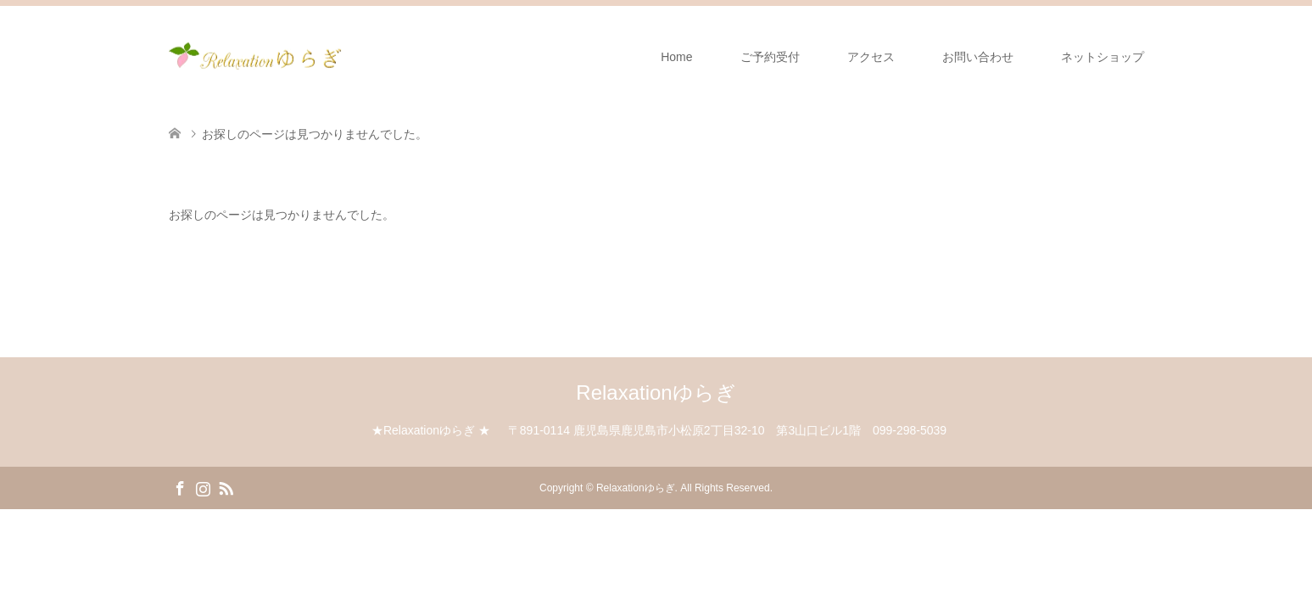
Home (676, 57)
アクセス (871, 57)
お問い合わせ (977, 57)
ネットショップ (1102, 57)
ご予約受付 (770, 57)
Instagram (203, 487)
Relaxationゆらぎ (655, 392)
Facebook (180, 487)
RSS (225, 487)
